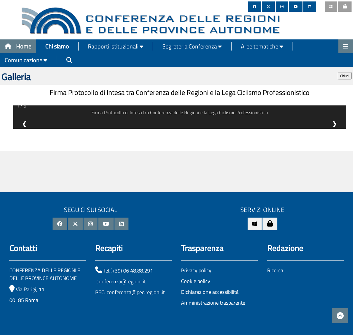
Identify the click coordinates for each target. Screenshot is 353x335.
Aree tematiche (262, 46)
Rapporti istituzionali (115, 46)
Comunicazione (26, 60)
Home (18, 46)
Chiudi (344, 76)
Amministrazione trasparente (213, 303)
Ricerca (275, 270)
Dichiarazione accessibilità (210, 292)
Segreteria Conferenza (192, 46)
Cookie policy (195, 281)
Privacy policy (196, 270)
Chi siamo (57, 46)
